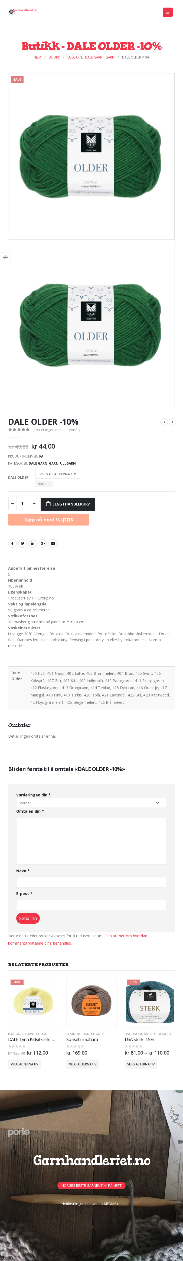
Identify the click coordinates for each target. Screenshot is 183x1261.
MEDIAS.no (113, 1203)
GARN (53, 463)
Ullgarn (68, 463)
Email (52, 543)
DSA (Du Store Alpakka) (149, 1034)
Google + (42, 543)
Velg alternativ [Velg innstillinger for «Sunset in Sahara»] (82, 1064)
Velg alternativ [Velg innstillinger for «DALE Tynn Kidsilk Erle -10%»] (24, 1064)
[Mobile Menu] (168, 12)
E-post (24, 893)
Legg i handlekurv (71, 504)
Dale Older (18, 477)
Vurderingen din (33, 795)
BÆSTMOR (73, 1034)
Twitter (22, 543)
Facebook (12, 543)
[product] (33, 1002)
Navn (23, 870)
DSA (127, 1034)
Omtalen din (30, 811)
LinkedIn (32, 543)
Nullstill (44, 484)
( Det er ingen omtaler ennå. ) (56, 429)
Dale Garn (38, 463)
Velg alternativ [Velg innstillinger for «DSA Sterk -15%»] (141, 1064)
